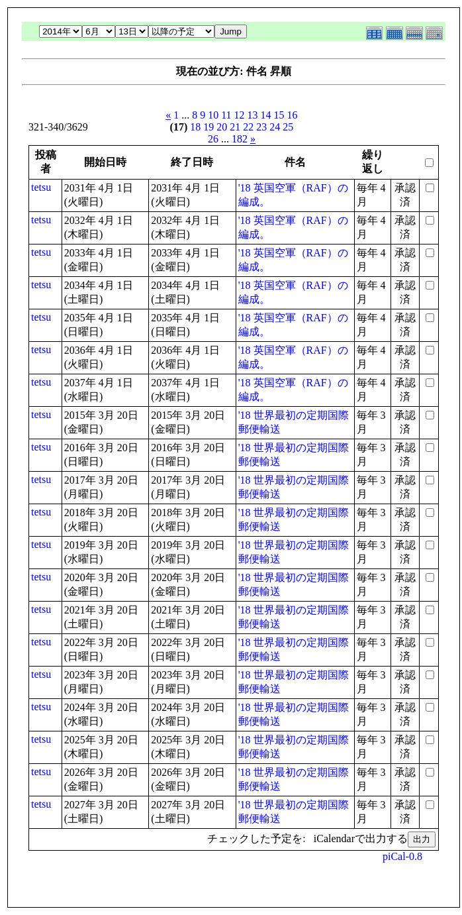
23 (261, 127)
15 (279, 115)
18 (195, 127)
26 (213, 138)
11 (226, 115)
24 (274, 127)
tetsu (41, 187)
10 (213, 115)
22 (248, 127)
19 (208, 127)
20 (221, 127)
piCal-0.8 (402, 856)
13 (253, 115)
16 (292, 115)
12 (239, 115)
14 (266, 115)
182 (240, 138)
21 (235, 127)
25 (288, 127)
